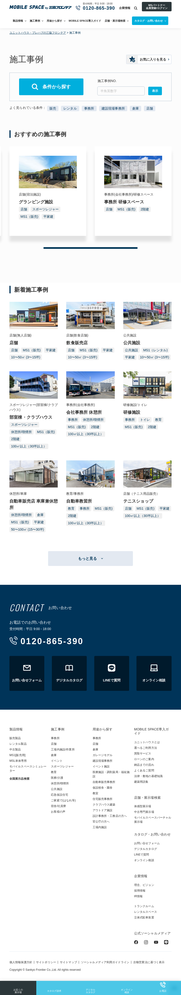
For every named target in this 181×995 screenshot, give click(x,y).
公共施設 (131, 350)
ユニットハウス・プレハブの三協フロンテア (37, 32)
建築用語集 (141, 781)
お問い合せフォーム (147, 843)
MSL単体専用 (18, 760)
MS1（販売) (29, 216)
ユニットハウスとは (147, 742)
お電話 (162, 987)
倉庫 (135, 108)
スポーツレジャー (45, 209)
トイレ (145, 420)
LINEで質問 (141, 854)
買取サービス (142, 753)
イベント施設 (101, 766)
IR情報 (138, 896)
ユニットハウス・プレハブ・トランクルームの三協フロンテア (40, 7)
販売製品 (15, 738)
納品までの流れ (144, 764)
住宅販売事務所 (103, 799)
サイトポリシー (46, 962)
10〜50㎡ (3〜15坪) (25, 357)
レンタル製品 (18, 743)
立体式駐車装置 (144, 917)
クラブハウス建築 (104, 804)
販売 (52, 108)
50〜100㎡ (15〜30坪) (27, 529)
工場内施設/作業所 (62, 749)
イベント (56, 760)
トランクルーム (144, 906)
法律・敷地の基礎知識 (148, 776)
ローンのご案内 (144, 759)
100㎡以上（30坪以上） (29, 446)
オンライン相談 (127, 988)
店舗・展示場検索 (115, 20)
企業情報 (124, 8)
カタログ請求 (54, 987)
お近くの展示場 (18, 988)
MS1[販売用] (17, 755)
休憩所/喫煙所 (21, 432)
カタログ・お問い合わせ (152, 834)
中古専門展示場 (144, 812)
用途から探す (54, 20)
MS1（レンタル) (155, 350)
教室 (95, 793)
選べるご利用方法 (145, 747)
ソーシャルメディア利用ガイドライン (105, 962)
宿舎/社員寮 (58, 806)
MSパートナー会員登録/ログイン (156, 6)
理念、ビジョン (144, 885)
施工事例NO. (107, 81)
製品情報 (18, 20)
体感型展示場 (142, 806)
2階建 (144, 209)
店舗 (149, 108)
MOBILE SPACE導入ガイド (85, 20)
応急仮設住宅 (59, 794)
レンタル (70, 108)
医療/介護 (57, 777)
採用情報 (139, 890)
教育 (158, 420)
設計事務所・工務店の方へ (110, 816)
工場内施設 (100, 827)
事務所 (89, 108)
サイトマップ (68, 962)
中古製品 (15, 749)
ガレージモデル (103, 755)
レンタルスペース (145, 911)
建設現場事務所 (113, 108)
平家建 (48, 216)
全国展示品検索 (19, 778)
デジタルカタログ (90, 988)
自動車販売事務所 (104, 782)
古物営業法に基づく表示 (149, 962)
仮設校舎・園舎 (103, 787)
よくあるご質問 (144, 770)
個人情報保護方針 (20, 962)
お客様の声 (58, 811)
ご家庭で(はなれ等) (63, 800)
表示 (155, 91)
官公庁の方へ (101, 821)
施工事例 (35, 20)
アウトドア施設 (103, 810)
